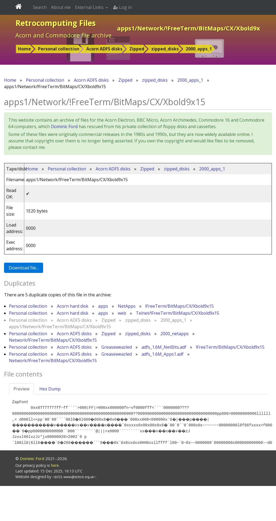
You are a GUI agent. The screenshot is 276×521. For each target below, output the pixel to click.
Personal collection (58, 49)
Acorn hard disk (72, 306)
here (55, 500)
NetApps (127, 306)
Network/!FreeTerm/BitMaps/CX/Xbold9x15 (53, 340)
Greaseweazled (116, 347)
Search (40, 7)
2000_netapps (174, 334)
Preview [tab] (21, 389)
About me (61, 7)
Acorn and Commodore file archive (63, 35)
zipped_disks (165, 49)
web (122, 313)
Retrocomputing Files (55, 23)
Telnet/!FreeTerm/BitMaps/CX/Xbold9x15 (177, 313)
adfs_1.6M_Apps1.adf (163, 354)
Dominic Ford (64, 126)
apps (103, 306)
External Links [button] (90, 7)
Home (24, 49)
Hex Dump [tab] (50, 389)
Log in (122, 7)
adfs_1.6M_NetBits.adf (164, 347)
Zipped (136, 49)
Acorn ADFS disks (104, 49)
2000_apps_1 (199, 49)
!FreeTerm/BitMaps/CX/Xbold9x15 (179, 306)
